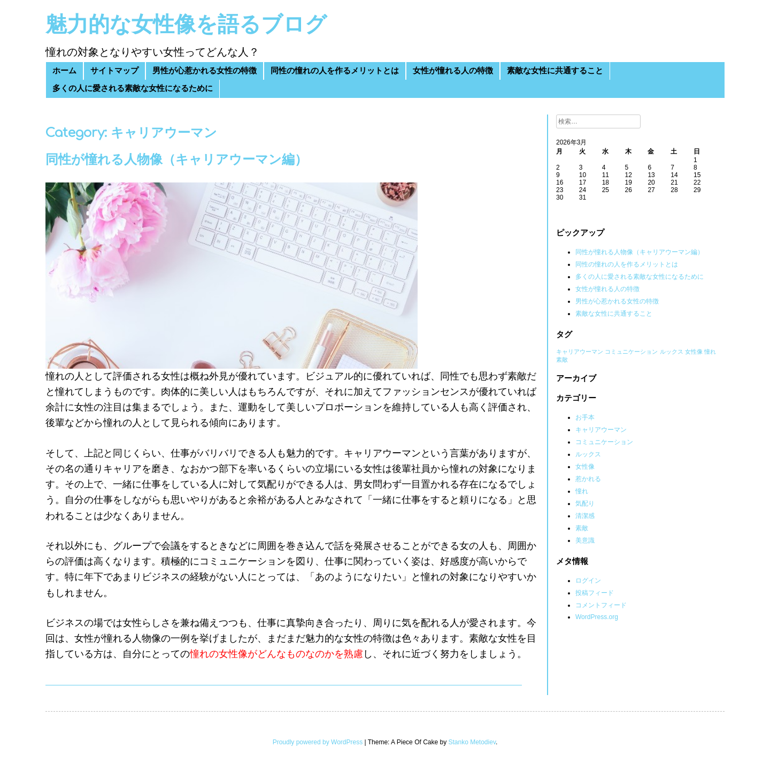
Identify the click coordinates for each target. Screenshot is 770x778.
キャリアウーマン (601, 429)
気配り (585, 503)
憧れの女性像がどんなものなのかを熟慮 (276, 654)
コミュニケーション (604, 442)
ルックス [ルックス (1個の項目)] (671, 351)
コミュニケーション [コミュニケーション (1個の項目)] (631, 351)
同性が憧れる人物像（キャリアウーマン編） (176, 159)
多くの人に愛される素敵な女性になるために (132, 88)
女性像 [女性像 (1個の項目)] (694, 351)
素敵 (581, 528)
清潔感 (585, 516)
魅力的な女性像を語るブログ (186, 24)
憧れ (581, 491)
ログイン (588, 580)
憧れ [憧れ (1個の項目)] (710, 351)
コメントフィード (601, 605)
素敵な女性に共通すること (555, 70)
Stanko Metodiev (472, 742)
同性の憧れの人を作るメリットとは (335, 70)
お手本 (585, 417)
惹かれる (588, 479)
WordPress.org (596, 617)
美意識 (585, 540)
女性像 (585, 466)
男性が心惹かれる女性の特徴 (204, 70)
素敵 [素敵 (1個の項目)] (562, 359)
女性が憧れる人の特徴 (453, 70)
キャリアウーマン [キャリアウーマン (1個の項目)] (579, 351)
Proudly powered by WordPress (318, 742)
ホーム (64, 70)
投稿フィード (594, 593)
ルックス (588, 454)
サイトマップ (114, 70)
